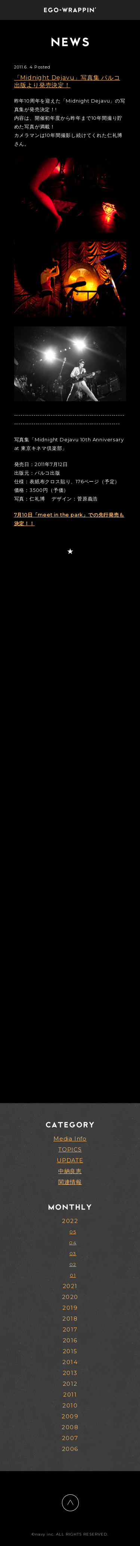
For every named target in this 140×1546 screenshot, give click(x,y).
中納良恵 (70, 1171)
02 (73, 1264)
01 (73, 1275)
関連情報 (70, 1182)
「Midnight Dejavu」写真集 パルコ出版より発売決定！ (67, 81)
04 (73, 1242)
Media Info (70, 1138)
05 (72, 1232)
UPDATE (70, 1160)
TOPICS (70, 1149)
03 (73, 1253)
